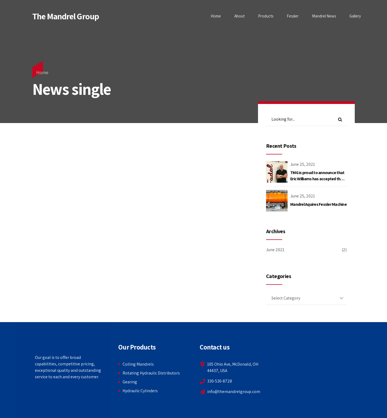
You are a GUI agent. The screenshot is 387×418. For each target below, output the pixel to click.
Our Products (137, 347)
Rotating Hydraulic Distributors (151, 373)
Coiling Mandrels (138, 364)
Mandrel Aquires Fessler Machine (318, 204)
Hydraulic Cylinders (140, 391)
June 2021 (275, 250)
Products (265, 16)
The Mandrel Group (65, 16)
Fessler (293, 16)
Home (216, 16)
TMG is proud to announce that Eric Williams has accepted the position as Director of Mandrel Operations (317, 181)
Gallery (355, 16)
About (239, 16)
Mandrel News (324, 16)
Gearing (130, 382)
